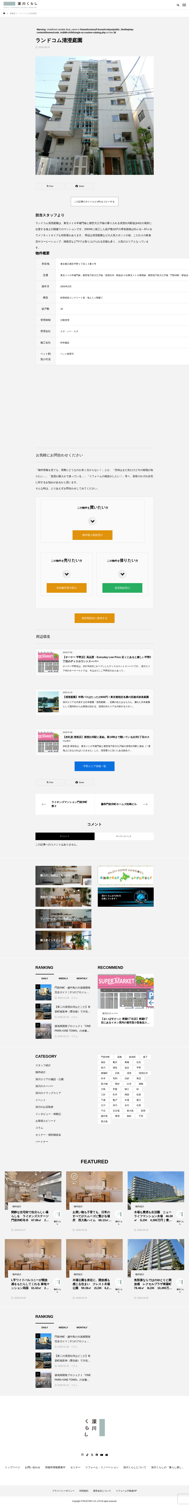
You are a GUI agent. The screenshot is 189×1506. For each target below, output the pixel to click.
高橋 (119, 1057)
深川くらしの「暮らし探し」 (167, 1467)
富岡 (143, 1110)
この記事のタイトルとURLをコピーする (94, 201)
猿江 (127, 1089)
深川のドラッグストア (48, 1093)
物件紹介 (40, 1072)
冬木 (103, 1078)
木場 (127, 1100)
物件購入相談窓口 (92, 535)
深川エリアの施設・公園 (49, 1079)
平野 (138, 1067)
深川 (115, 1105)
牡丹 (115, 1094)
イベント (40, 1100)
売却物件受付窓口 (66, 587)
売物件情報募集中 (55, 1467)
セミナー (75, 1467)
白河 (129, 1084)
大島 (103, 1089)
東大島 (130, 1110)
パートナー (41, 1141)
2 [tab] (126, 1005)
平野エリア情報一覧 (94, 766)
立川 (103, 1105)
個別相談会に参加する (94, 618)
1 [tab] (123, 1005)
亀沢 (115, 1062)
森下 (145, 1057)
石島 (117, 1073)
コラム (74, 998)
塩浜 (127, 1067)
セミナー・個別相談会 (48, 1134)
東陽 (127, 1062)
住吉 (138, 1062)
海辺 (138, 1078)
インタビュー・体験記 (48, 1114)
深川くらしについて (134, 1467)
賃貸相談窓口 (122, 587)
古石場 (116, 1110)
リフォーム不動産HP (126, 1491)
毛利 (115, 1078)
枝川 (103, 1067)
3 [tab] (129, 1005)
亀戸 (115, 1100)
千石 (103, 1110)
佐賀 (138, 1094)
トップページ (12, 1467)
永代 (127, 1105)
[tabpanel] (126, 1000)
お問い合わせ (32, 1467)
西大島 (104, 1121)
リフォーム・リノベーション (102, 1467)
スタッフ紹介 (43, 1065)
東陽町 (104, 1073)
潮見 (115, 1067)
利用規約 (83, 1491)
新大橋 (104, 1084)
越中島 (104, 1116)
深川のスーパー (44, 1086)
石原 (138, 1105)
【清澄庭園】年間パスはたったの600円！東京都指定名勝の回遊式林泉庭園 (106, 697)
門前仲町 (105, 1057)
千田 (141, 1116)
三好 (103, 1094)
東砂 (117, 1084)
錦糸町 (132, 1057)
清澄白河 (143, 1073)
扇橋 (141, 1084)
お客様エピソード (45, 1120)
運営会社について (102, 1491)
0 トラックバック (123, 836)
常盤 (115, 1089)
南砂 (129, 1116)
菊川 (138, 1100)
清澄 (129, 1073)
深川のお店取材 (44, 1107)
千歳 (103, 1100)
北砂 (127, 1078)
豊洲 (117, 1116)
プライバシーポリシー (63, 1491)
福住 (103, 1062)
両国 (127, 1094)
